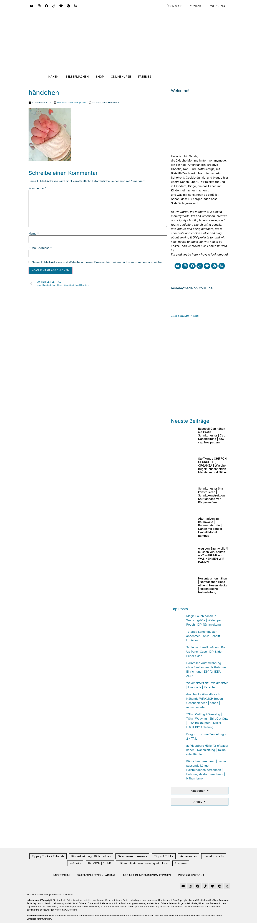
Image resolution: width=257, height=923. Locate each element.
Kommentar (37, 188)
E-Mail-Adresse (40, 247)
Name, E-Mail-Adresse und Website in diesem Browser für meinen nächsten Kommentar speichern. (98, 262)
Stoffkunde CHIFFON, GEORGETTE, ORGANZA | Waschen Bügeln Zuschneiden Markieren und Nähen (213, 465)
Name (34, 233)
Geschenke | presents (132, 856)
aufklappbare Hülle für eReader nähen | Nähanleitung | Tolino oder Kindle (207, 750)
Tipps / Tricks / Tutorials (48, 856)
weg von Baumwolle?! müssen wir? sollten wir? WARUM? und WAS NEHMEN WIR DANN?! (213, 555)
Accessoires (188, 856)
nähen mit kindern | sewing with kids (143, 863)
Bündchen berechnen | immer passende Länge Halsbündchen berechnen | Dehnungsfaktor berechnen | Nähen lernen (206, 770)
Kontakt (196, 6)
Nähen (53, 76)
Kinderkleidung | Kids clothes (91, 856)
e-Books (75, 863)
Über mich (174, 6)
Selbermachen (77, 76)
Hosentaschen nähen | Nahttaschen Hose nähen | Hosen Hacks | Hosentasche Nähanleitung (212, 585)
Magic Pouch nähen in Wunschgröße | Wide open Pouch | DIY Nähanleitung (204, 620)
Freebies (144, 76)
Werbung (217, 6)
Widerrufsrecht (191, 875)
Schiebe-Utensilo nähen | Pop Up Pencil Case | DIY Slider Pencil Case (206, 652)
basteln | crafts (214, 856)
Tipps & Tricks (163, 856)
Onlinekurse (121, 76)
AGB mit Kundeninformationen (146, 875)
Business (181, 863)
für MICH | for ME (100, 863)
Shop (100, 76)
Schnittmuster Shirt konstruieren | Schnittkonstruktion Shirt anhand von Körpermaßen (211, 495)
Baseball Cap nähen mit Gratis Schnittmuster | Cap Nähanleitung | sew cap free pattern (211, 435)
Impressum (61, 875)
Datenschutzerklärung (96, 875)
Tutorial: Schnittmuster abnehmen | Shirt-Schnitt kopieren (203, 636)
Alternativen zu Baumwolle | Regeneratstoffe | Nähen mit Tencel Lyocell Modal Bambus (210, 527)
